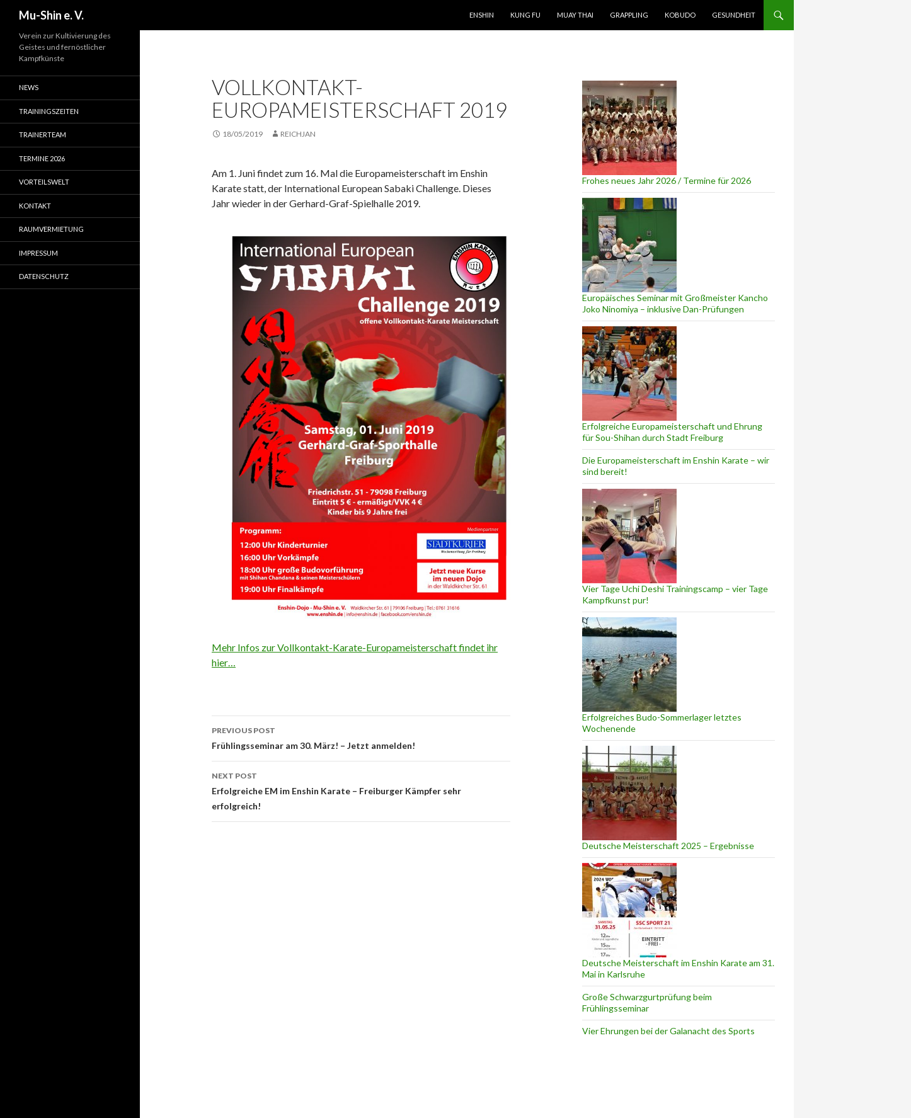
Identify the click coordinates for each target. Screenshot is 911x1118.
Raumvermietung (51, 229)
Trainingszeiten (49, 111)
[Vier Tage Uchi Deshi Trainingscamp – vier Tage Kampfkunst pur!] (629, 536)
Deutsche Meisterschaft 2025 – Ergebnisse (668, 845)
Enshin (481, 15)
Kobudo (680, 15)
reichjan (298, 134)
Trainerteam (42, 134)
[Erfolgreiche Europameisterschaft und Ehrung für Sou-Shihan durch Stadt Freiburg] (629, 373)
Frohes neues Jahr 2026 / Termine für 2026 (666, 180)
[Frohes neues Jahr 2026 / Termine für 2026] (629, 128)
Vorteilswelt (44, 182)
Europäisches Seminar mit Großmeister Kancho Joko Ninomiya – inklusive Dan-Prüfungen (675, 303)
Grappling (629, 15)
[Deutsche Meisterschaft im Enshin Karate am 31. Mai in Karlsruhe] (629, 910)
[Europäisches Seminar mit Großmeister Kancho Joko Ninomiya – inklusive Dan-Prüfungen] (629, 245)
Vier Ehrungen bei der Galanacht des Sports (668, 1030)
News (28, 87)
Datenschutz (44, 276)
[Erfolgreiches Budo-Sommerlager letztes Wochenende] (629, 664)
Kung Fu (525, 15)
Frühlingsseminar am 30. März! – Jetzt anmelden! (361, 737)
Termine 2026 (42, 158)
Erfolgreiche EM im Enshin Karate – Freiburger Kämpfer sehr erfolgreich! (361, 789)
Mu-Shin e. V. (51, 15)
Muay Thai (575, 15)
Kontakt (35, 206)
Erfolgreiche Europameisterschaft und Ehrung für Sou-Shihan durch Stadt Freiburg (672, 432)
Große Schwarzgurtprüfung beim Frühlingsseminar (647, 1002)
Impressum (38, 253)
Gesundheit (733, 15)
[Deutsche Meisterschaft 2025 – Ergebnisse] (629, 793)
